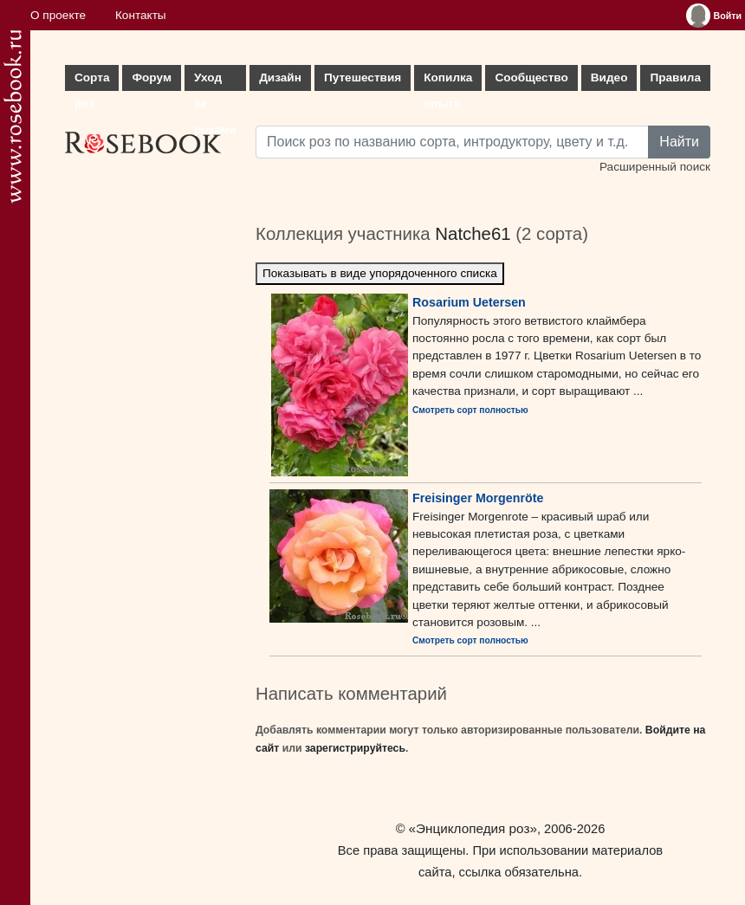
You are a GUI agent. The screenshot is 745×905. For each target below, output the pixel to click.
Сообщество (531, 77)
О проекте (58, 15)
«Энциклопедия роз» (473, 828)
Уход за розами (215, 81)
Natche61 (472, 233)
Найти (679, 141)
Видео (609, 77)
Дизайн (280, 77)
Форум (151, 77)
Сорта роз (91, 81)
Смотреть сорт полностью (470, 410)
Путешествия (362, 77)
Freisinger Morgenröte (477, 498)
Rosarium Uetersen (469, 302)
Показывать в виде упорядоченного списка (379, 273)
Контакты (140, 15)
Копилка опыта (448, 81)
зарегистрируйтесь (355, 748)
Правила (675, 77)
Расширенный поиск (654, 166)
